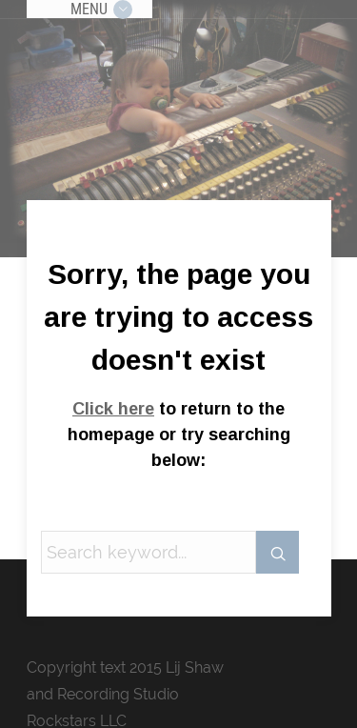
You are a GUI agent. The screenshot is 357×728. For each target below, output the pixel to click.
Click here (113, 408)
